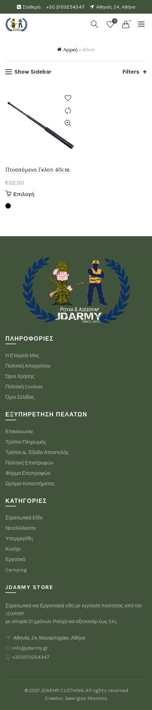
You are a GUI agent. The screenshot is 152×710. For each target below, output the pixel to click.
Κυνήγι (12, 549)
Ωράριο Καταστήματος (30, 484)
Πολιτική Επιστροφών (29, 463)
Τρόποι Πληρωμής (25, 442)
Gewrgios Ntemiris (86, 698)
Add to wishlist (68, 98)
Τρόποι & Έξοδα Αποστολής (37, 452)
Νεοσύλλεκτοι (20, 528)
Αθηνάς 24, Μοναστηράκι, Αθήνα (49, 638)
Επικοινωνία (19, 432)
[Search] (94, 24)
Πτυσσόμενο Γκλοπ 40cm (37, 169)
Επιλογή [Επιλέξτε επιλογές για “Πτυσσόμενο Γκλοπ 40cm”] (23, 194)
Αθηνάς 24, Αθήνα (115, 7)
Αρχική (70, 49)
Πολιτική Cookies (24, 387)
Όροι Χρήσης (19, 376)
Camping (16, 570)
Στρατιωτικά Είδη (24, 518)
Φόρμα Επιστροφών (27, 473)
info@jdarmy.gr (30, 648)
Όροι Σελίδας (19, 397)
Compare (68, 110)
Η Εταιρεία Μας (22, 355)
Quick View (68, 123)
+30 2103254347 (65, 7)
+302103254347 (31, 657)
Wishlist (114, 21)
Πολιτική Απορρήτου (27, 366)
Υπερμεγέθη (19, 539)
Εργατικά (15, 559)
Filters (131, 71)
